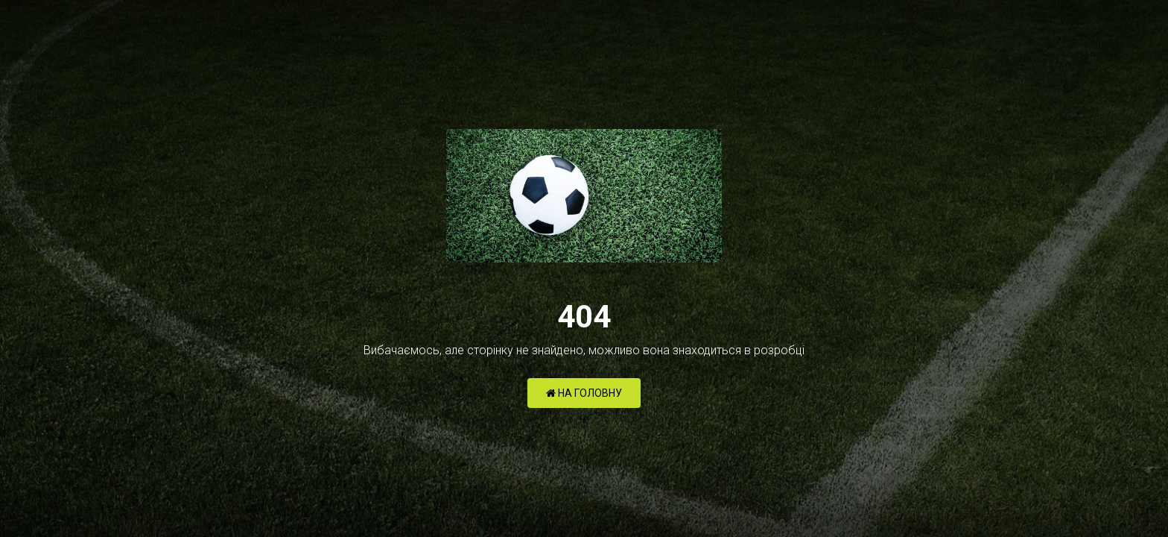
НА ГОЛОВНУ (584, 393)
